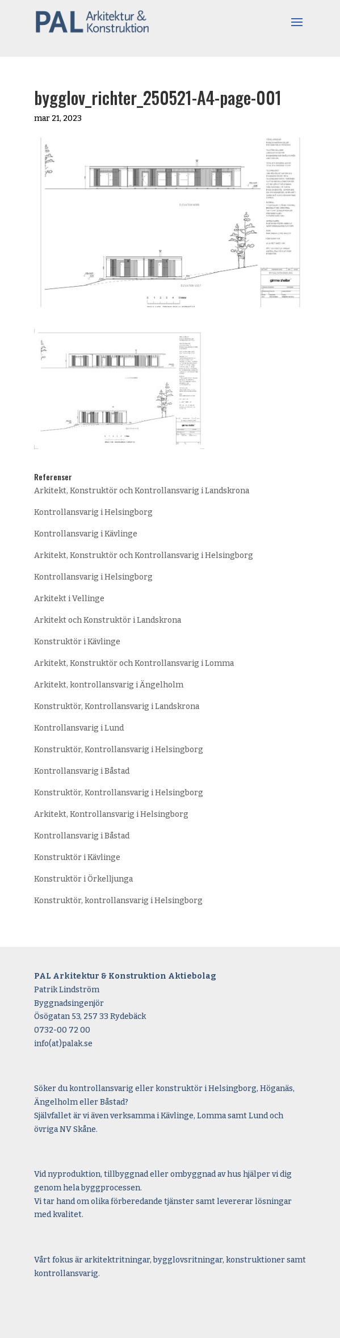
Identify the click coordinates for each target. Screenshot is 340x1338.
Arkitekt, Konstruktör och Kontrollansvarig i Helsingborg (143, 555)
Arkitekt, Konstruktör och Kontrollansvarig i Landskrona (141, 491)
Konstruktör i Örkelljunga (83, 879)
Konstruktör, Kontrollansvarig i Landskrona (116, 706)
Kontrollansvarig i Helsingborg (93, 512)
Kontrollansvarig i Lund (79, 728)
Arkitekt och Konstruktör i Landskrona (107, 620)
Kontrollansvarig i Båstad (81, 771)
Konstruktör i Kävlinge (77, 642)
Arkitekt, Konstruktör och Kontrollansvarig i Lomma (134, 663)
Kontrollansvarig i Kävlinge (85, 534)
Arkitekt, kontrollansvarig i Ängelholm (108, 685)
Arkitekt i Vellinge (69, 598)
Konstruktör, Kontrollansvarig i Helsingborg (118, 749)
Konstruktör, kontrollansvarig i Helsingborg (118, 900)
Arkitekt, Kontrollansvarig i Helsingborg (111, 814)
